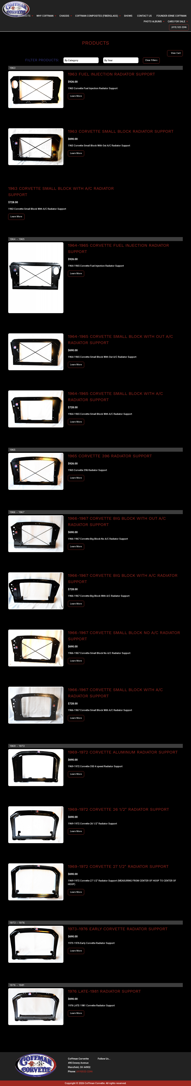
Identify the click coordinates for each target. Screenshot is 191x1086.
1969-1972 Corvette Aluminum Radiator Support (123, 752)
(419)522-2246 (84, 1071)
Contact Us (144, 15)
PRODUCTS (24, 15)
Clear (151, 60)
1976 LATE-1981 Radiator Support (104, 991)
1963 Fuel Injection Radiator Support (111, 74)
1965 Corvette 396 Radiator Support (110, 455)
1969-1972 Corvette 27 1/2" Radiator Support (118, 866)
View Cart (176, 53)
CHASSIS (64, 15)
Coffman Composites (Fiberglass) (96, 15)
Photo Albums (153, 21)
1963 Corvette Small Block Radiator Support (121, 131)
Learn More (76, 96)
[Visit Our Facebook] (100, 1065)
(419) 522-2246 (179, 27)
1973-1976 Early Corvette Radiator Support (118, 928)
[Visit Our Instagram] (105, 1065)
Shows (128, 15)
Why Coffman (44, 15)
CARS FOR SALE (176, 21)
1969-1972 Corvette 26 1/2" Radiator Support (118, 809)
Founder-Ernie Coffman (171, 15)
